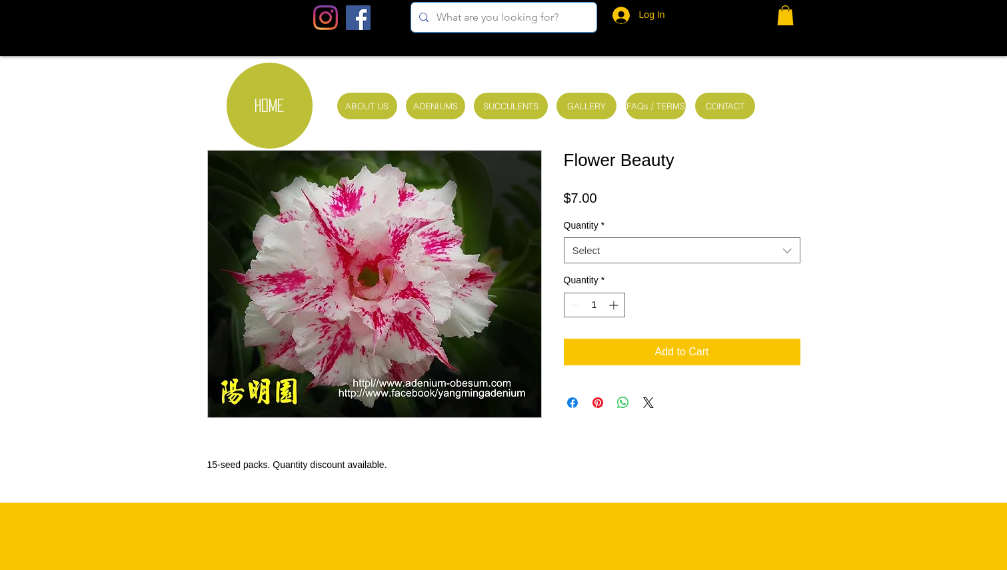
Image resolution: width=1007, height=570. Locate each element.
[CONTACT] (725, 106)
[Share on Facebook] (572, 403)
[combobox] (682, 250)
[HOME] (270, 106)
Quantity (584, 225)
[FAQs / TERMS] (656, 106)
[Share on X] (648, 403)
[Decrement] (574, 305)
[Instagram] (325, 17)
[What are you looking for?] (502, 17)
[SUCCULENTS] (511, 106)
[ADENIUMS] (435, 106)
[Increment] (614, 305)
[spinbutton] (594, 305)
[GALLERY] (586, 106)
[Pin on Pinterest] (598, 403)
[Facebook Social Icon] (358, 17)
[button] (785, 15)
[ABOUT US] (367, 106)
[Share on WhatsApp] (623, 403)
